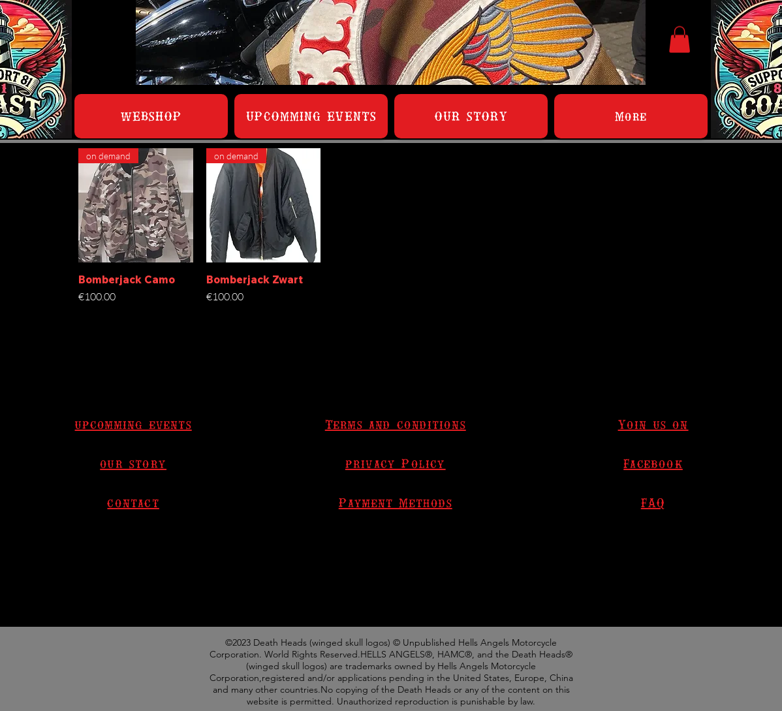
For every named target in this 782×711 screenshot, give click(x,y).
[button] (679, 39)
